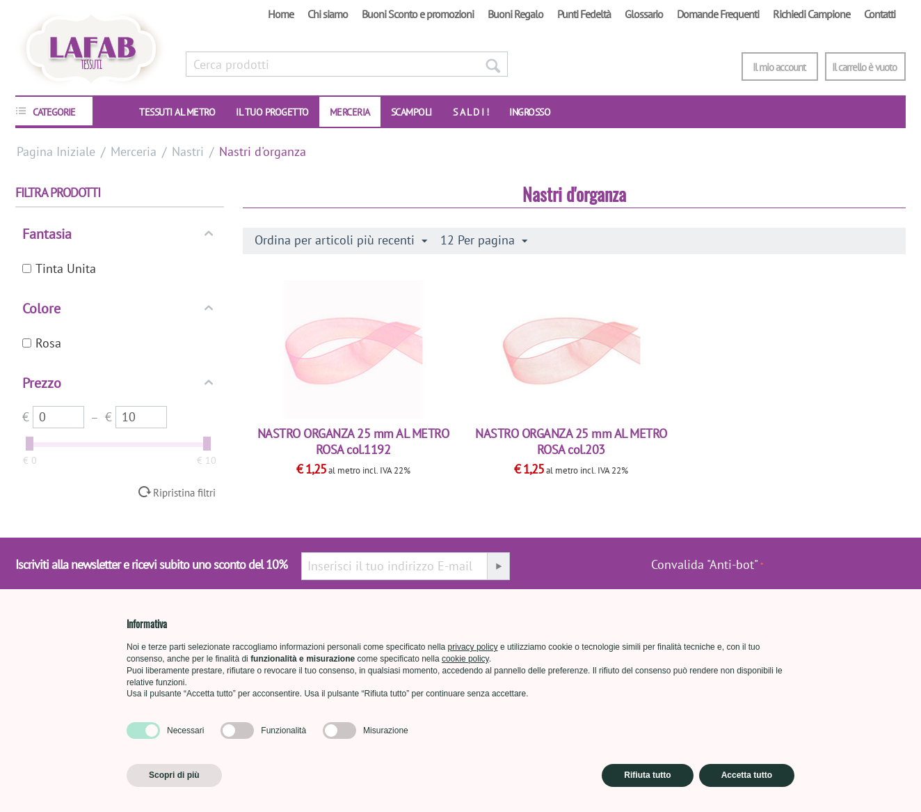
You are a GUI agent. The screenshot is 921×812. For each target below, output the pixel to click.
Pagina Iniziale (56, 151)
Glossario (644, 14)
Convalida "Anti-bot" (704, 564)
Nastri (188, 151)
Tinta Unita (59, 268)
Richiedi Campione (811, 14)
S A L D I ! (471, 112)
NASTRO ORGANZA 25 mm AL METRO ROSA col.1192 (353, 441)
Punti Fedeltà (584, 14)
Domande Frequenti (718, 14)
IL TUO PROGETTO (272, 112)
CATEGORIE (54, 112)
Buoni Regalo (515, 14)
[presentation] (835, 572)
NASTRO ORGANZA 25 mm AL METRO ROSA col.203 (571, 441)
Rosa (41, 343)
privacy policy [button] (473, 647)
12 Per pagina (483, 240)
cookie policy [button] (465, 659)
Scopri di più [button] (174, 775)
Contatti (879, 14)
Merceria (350, 112)
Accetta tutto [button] (746, 775)
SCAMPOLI (411, 112)
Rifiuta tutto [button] (647, 775)
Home (281, 14)
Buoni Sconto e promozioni (418, 14)
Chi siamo (327, 14)
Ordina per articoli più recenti (341, 240)
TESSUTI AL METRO (177, 112)
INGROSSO (529, 112)
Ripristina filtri (184, 492)
